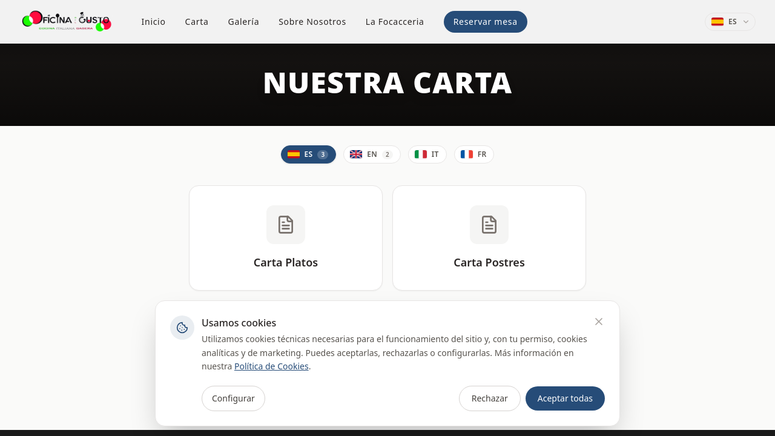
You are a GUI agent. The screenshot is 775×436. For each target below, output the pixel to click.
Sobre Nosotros (312, 21)
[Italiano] (427, 154)
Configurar (233, 398)
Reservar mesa (485, 21)
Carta (197, 21)
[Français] (474, 154)
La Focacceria (395, 21)
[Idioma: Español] (730, 22)
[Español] (309, 154)
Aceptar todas (565, 398)
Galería (244, 21)
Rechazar (490, 398)
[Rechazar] (599, 321)
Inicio (154, 21)
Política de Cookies (271, 366)
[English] (372, 154)
